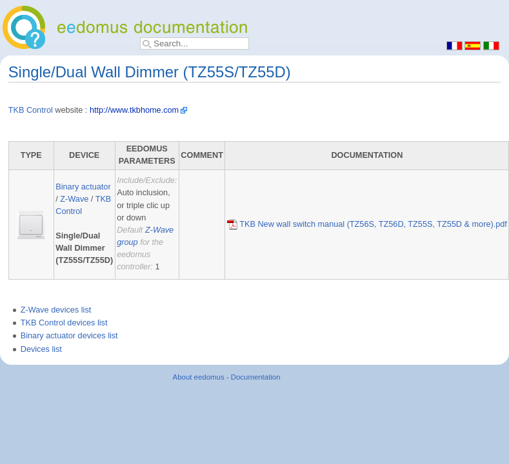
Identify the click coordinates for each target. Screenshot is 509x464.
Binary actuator (82, 186)
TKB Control (30, 110)
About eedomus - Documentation (227, 377)
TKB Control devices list (64, 322)
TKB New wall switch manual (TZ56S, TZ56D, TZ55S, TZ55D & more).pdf (367, 224)
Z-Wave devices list (56, 309)
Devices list (41, 349)
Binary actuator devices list (69, 335)
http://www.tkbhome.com (134, 110)
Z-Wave (74, 199)
